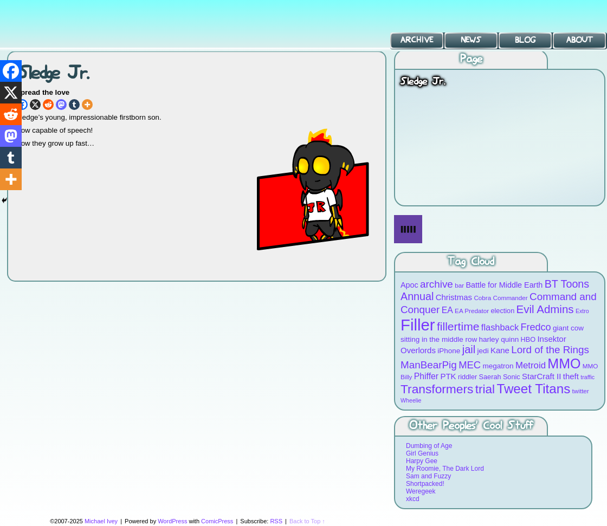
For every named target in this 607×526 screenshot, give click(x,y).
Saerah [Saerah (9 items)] (490, 377)
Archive (417, 40)
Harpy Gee (421, 461)
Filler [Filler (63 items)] (418, 325)
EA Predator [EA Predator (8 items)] (472, 310)
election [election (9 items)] (502, 311)
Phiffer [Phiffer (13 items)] (426, 376)
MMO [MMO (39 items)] (563, 363)
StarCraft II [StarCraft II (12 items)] (541, 376)
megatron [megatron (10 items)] (498, 366)
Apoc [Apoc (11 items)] (409, 285)
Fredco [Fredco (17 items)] (535, 327)
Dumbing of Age (429, 446)
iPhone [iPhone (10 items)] (448, 351)
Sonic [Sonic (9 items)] (511, 377)
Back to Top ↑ (307, 521)
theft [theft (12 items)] (571, 376)
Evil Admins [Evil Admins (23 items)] (545, 309)
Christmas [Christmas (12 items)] (454, 297)
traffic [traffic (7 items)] (587, 377)
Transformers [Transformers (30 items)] (437, 389)
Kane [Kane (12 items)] (499, 350)
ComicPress (217, 521)
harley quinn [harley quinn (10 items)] (499, 339)
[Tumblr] (74, 104)
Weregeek (420, 491)
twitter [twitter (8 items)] (580, 390)
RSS (276, 521)
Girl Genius (422, 453)
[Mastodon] (61, 104)
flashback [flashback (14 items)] (500, 327)
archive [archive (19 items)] (436, 284)
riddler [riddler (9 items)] (467, 377)
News (471, 40)
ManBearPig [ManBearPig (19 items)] (429, 365)
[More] (87, 104)
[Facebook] (11, 71)
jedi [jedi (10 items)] (483, 351)
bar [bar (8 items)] (459, 285)
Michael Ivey (101, 521)
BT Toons (81, 24)
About (579, 40)
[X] (35, 104)
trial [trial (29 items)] (485, 389)
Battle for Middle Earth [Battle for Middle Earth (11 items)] (504, 285)
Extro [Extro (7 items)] (582, 311)
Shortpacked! (425, 484)
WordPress (172, 521)
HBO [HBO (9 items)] (528, 339)
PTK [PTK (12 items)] (448, 376)
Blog (525, 40)
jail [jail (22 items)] (469, 349)
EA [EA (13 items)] (447, 310)
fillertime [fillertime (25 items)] (458, 326)
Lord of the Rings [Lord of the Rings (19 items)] (550, 349)
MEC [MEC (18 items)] (470, 365)
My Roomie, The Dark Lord (445, 468)
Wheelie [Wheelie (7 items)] (411, 400)
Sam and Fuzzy (428, 476)
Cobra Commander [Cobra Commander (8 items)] (500, 297)
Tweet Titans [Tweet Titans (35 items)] (533, 388)
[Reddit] (48, 104)
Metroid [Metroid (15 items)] (530, 365)
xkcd (412, 499)
